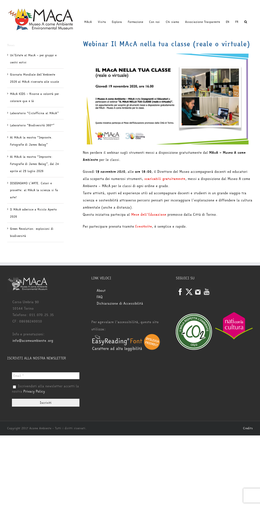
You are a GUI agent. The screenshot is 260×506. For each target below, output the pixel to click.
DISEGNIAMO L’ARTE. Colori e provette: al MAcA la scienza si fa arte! (34, 190)
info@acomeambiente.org (32, 340)
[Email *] (45, 375)
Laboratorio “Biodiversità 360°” (32, 125)
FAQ (100, 297)
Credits (248, 428)
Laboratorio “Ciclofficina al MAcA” (34, 113)
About (101, 290)
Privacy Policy (34, 391)
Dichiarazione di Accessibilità (120, 303)
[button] (245, 22)
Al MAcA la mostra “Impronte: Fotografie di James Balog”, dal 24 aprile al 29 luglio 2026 (34, 164)
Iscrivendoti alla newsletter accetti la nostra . (45, 389)
